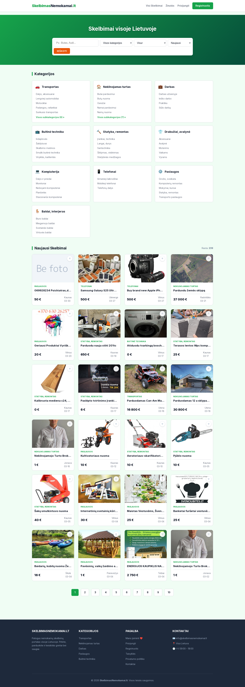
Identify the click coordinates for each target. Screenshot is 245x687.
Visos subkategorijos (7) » (111, 117)
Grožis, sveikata (167, 179)
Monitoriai (41, 183)
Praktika (163, 103)
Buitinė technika (87, 659)
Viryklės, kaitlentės (46, 157)
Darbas (82, 648)
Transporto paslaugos (170, 197)
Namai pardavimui (106, 107)
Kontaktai (130, 664)
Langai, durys (104, 143)
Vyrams (163, 157)
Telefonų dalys (105, 188)
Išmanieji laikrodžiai (107, 179)
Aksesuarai (164, 139)
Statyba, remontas (168, 192)
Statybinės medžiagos (109, 157)
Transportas (85, 638)
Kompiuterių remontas (170, 183)
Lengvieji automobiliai (47, 98)
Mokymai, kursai (167, 188)
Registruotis (202, 5)
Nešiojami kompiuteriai (48, 188)
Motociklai (41, 103)
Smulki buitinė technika (48, 152)
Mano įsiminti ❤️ (134, 638)
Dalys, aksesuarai (45, 94)
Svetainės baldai (44, 228)
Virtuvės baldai (43, 232)
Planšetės (41, 192)
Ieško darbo (165, 98)
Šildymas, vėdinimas (108, 152)
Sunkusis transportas (47, 112)
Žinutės (170, 5)
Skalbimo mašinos (45, 148)
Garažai (101, 103)
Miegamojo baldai (45, 223)
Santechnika (103, 148)
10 (169, 592)
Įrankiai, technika (106, 139)
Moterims (164, 148)
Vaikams (163, 152)
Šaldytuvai (41, 143)
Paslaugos (84, 653)
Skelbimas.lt (54, 5)
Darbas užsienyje (168, 94)
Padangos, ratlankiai (46, 107)
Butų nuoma (103, 98)
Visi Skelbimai (154, 5)
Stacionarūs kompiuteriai (49, 197)
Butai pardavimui (106, 94)
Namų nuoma (104, 112)
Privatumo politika (135, 659)
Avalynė (163, 143)
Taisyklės (130, 653)
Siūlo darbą (165, 107)
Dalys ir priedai (43, 179)
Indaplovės (41, 139)
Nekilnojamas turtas (89, 643)
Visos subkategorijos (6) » (50, 117)
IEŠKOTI (62, 51)
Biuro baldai (42, 218)
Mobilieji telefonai (106, 183)
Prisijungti (183, 5)
